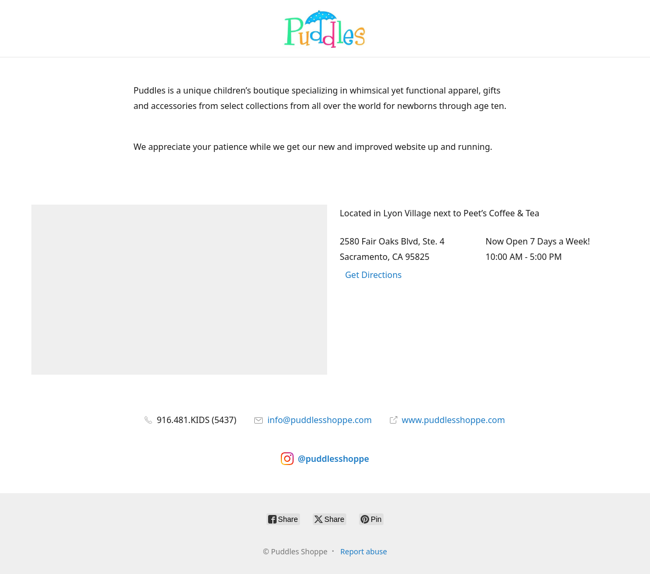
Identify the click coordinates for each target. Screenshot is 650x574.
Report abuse (363, 551)
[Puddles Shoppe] (325, 28)
